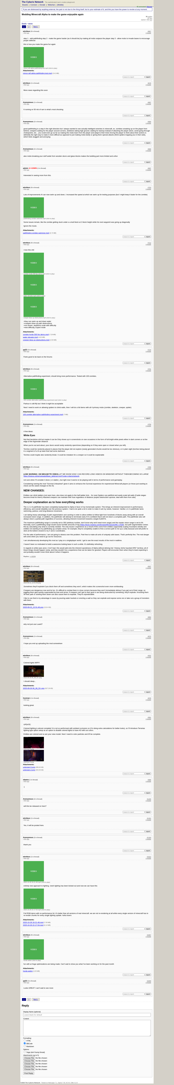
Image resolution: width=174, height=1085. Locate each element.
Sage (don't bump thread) (34, 1052)
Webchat (51, 5)
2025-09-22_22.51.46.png (33, 607)
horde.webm (28, 971)
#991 (149, 717)
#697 (149, 168)
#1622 (149, 857)
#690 (149, 149)
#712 (149, 243)
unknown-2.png (29, 770)
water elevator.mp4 (30, 337)
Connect (33, 5)
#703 (149, 187)
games (30, 23)
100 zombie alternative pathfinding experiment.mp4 (43, 414)
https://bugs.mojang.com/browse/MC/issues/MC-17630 (102, 525)
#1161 (149, 818)
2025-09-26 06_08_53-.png (33, 688)
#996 (149, 780)
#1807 (149, 935)
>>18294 (33, 556)
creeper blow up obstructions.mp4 (36, 340)
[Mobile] (60, 5)
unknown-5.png (29, 767)
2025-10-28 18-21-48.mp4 (33, 922)
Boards (25, 5)
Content (26, 1019)
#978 (149, 698)
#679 (149, 83)
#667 (149, 31)
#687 (149, 102)
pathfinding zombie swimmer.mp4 (36, 233)
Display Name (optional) (32, 1012)
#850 (149, 617)
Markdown (29, 1046)
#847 (149, 566)
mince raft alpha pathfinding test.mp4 (37, 73)
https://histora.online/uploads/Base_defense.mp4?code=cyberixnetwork (51, 476)
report (148, 77)
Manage (149, 6)
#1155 (149, 799)
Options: (26, 1049)
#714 (149, 350)
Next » (35, 27)
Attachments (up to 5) (31, 1055)
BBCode (28, 1043)
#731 (149, 369)
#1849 (149, 981)
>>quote (148, 33)
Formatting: (87, 1042)
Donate (42, 5)
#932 (149, 655)
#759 (149, 424)
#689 (149, 121)
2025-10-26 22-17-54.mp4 (33, 925)
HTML (27, 1041)
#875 (149, 636)
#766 (149, 467)
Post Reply (28, 1073)
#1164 (149, 837)
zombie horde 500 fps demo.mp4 (36, 334)
